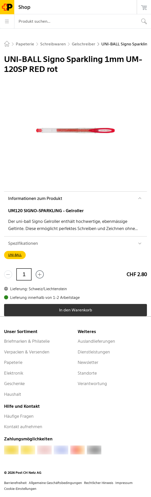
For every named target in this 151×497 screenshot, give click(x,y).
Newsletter (88, 362)
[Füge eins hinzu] (40, 274)
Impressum (124, 483)
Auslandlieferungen (96, 341)
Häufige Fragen (19, 416)
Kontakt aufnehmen (23, 426)
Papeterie (13, 362)
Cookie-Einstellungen (20, 489)
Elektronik (13, 373)
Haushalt (12, 394)
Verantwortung (92, 383)
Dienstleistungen (94, 351)
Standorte (87, 373)
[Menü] (7, 21)
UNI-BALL (15, 255)
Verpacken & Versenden (26, 351)
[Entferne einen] (8, 274)
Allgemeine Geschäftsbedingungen (55, 483)
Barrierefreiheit (15, 483)
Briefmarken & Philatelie (27, 341)
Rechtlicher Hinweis (98, 483)
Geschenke (14, 383)
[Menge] (24, 274)
